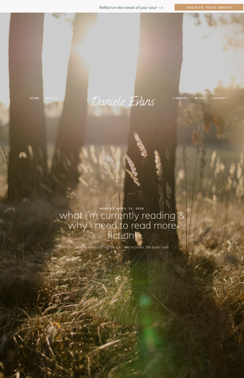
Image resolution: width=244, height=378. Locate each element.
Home (34, 98)
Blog (199, 98)
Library (180, 98)
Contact (219, 98)
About (52, 98)
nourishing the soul (106, 247)
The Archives (134, 247)
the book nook (157, 247)
